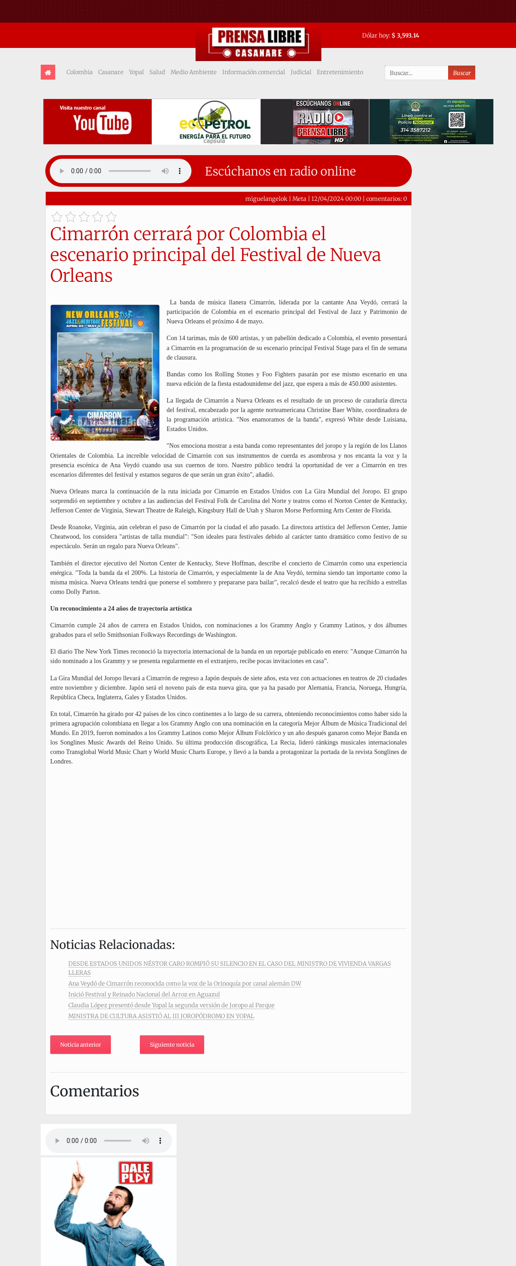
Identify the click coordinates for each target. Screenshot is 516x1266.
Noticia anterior (80, 1044)
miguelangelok (266, 198)
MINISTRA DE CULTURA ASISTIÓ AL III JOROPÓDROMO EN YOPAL (161, 1015)
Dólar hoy (375, 35)
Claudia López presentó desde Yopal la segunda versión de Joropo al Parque (171, 1005)
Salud (157, 72)
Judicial (301, 72)
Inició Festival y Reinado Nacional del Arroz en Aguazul (144, 994)
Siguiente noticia (172, 1044)
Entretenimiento (340, 72)
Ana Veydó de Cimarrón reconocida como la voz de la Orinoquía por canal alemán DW (184, 983)
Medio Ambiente (194, 72)
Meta (299, 198)
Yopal (136, 72)
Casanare (111, 72)
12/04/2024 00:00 (336, 198)
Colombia (80, 72)
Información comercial (253, 72)
